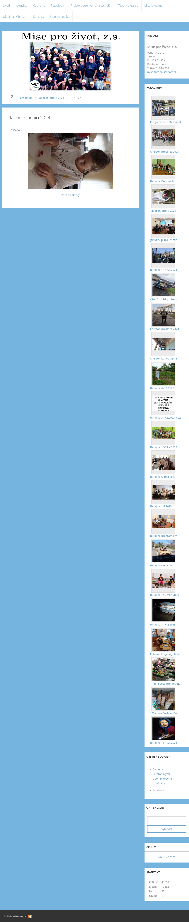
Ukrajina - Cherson (15, 17)
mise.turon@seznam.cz (161, 72)
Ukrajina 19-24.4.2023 (163, 447)
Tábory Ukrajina (128, 6)
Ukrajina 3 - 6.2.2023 (163, 624)
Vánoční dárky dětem (163, 299)
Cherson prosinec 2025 (164, 151)
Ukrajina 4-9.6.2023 (162, 388)
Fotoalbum (58, 6)
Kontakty (38, 17)
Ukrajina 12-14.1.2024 (163, 270)
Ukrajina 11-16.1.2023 (163, 742)
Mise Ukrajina (153, 6)
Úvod (6, 6)
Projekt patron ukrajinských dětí (91, 6)
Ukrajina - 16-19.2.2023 (164, 595)
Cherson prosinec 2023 (164, 329)
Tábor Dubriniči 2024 (51, 98)
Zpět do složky (70, 195)
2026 (172, 857)
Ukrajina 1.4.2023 (161, 506)
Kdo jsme (39, 6)
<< (151, 857)
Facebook (159, 790)
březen (162, 857)
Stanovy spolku (59, 17)
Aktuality (21, 6)
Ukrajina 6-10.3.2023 (163, 476)
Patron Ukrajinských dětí (165, 654)
